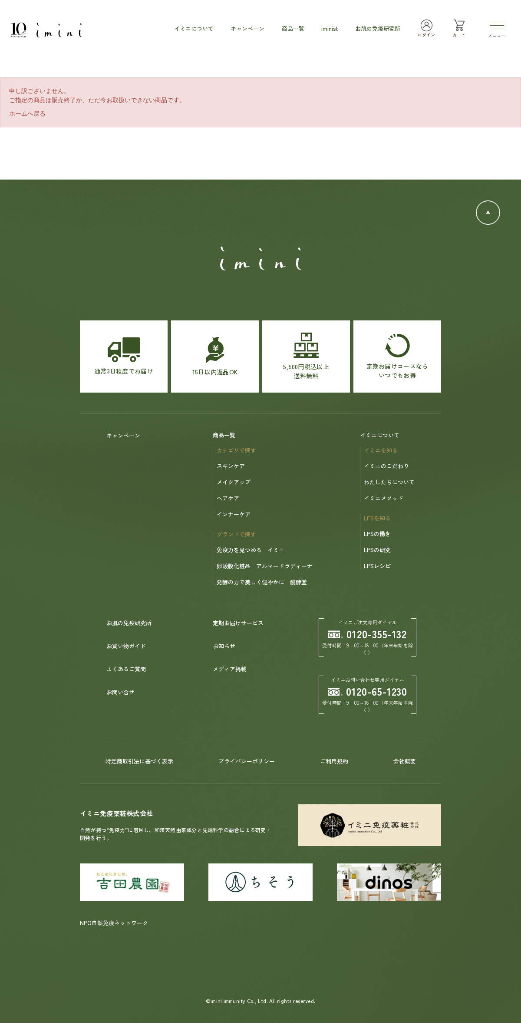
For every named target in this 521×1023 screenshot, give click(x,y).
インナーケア (234, 514)
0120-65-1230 (368, 691)
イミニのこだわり (386, 466)
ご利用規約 (334, 761)
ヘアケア (228, 498)
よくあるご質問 (126, 669)
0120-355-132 (367, 633)
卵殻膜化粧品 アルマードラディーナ (265, 566)
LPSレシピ (377, 566)
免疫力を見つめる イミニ (250, 550)
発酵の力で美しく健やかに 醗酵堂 (262, 582)
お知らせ (224, 646)
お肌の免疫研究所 (129, 623)
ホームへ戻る (27, 113)
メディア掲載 (230, 669)
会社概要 (404, 761)
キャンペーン (123, 435)
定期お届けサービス (238, 623)
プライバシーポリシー (246, 761)
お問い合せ (120, 692)
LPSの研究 (377, 550)
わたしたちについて (389, 482)
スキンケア (231, 466)
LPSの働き (377, 534)
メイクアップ (234, 482)
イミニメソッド (383, 498)
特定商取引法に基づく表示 (139, 761)
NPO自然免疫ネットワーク (114, 923)
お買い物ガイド (126, 646)
